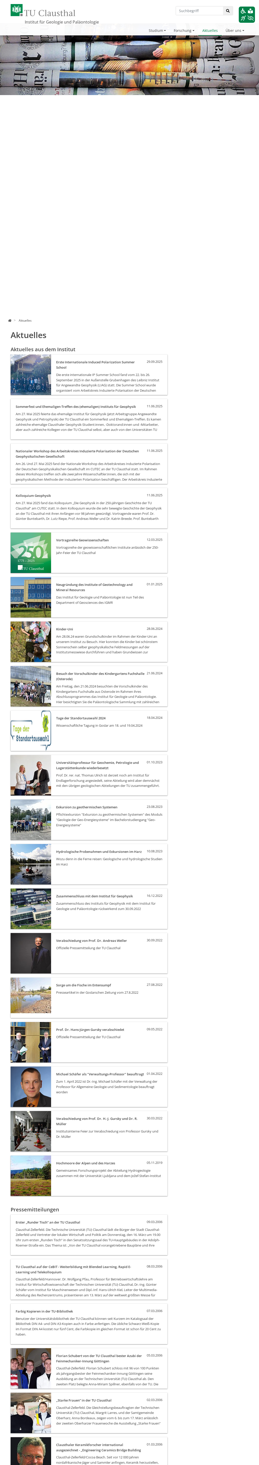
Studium (156, 30)
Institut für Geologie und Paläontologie (62, 22)
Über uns (233, 30)
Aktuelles (210, 30)
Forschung (182, 30)
